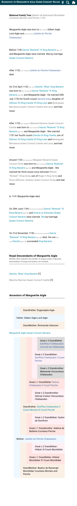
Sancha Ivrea (44, 99)
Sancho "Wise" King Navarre (49, 86)
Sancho (16, 241)
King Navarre (45, 241)
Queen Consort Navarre (21, 58)
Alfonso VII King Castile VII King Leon (28, 103)
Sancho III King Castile (44, 135)
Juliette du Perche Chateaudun (45, 70)
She (43, 217)
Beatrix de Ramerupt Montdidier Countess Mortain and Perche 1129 (37, 16)
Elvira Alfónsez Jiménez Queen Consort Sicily (32, 180)
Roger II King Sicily (48, 176)
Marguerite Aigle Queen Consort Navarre (29, 333)
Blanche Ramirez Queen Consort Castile (29, 280)
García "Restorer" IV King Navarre (39, 50)
